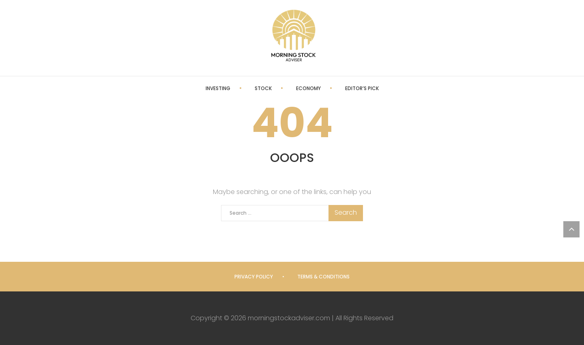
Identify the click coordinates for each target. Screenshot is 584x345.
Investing (218, 88)
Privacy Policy (253, 276)
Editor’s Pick (362, 88)
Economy (308, 88)
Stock (263, 88)
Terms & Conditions (323, 276)
